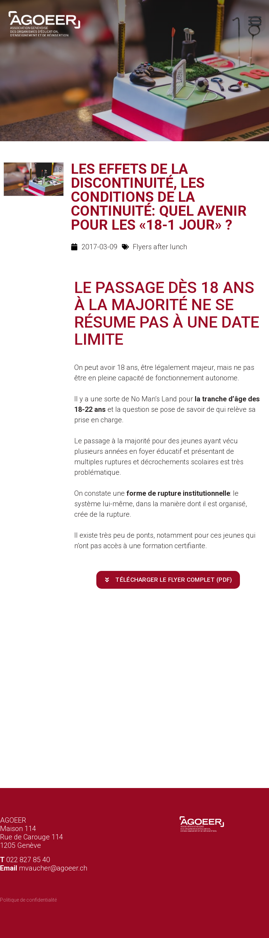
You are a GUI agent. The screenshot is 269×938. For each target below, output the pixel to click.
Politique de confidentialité (28, 900)
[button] (254, 19)
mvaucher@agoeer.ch (53, 868)
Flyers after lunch (160, 247)
